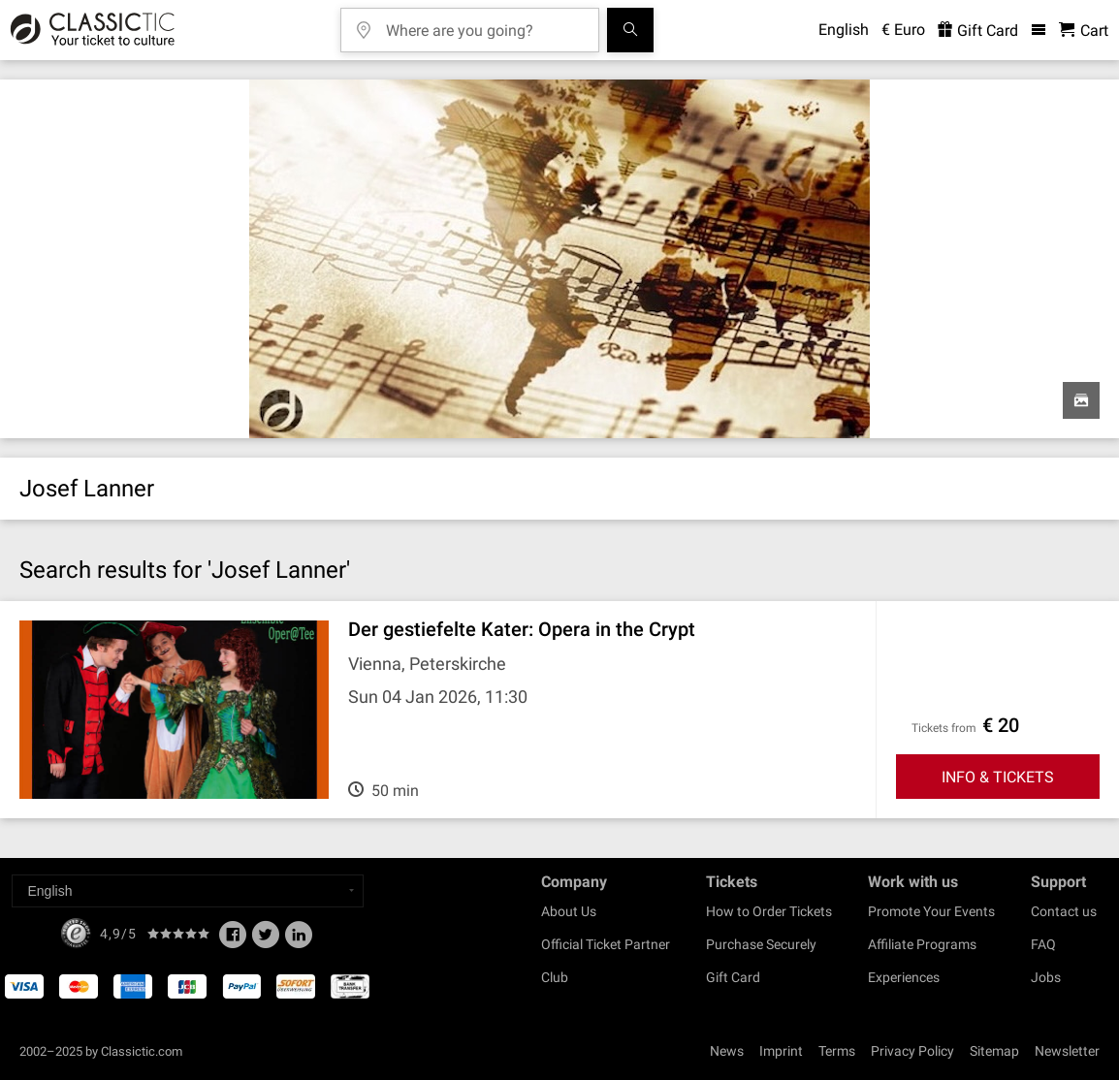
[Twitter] (265, 940)
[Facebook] (232, 940)
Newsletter (1067, 1051)
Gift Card (733, 977)
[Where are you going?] (484, 24)
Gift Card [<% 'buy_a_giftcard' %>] (978, 30)
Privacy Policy (912, 1051)
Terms (836, 1051)
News (727, 1051)
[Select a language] (188, 890)
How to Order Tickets (769, 911)
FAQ (1043, 944)
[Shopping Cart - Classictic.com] (1083, 30)
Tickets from (943, 728)
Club (554, 977)
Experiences (904, 977)
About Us (568, 911)
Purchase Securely (761, 944)
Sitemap (994, 1051)
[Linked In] (298, 940)
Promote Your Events (931, 911)
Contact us (1064, 911)
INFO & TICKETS (998, 777)
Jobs (1046, 977)
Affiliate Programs (922, 944)
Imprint (781, 1051)
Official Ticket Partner (605, 944)
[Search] (630, 30)
